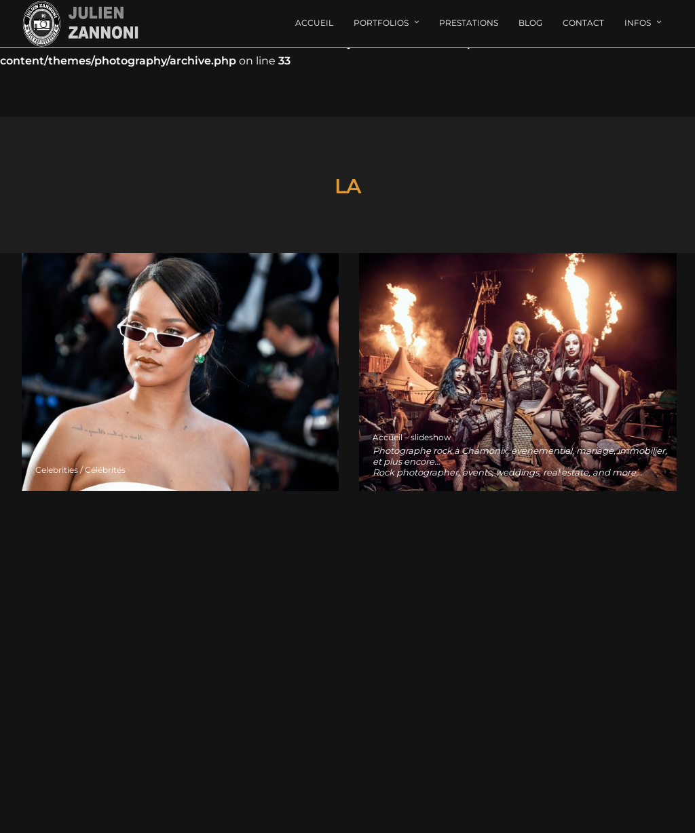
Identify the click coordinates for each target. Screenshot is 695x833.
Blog (530, 23)
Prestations (468, 23)
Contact (583, 23)
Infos (637, 23)
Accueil (314, 23)
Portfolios (381, 23)
